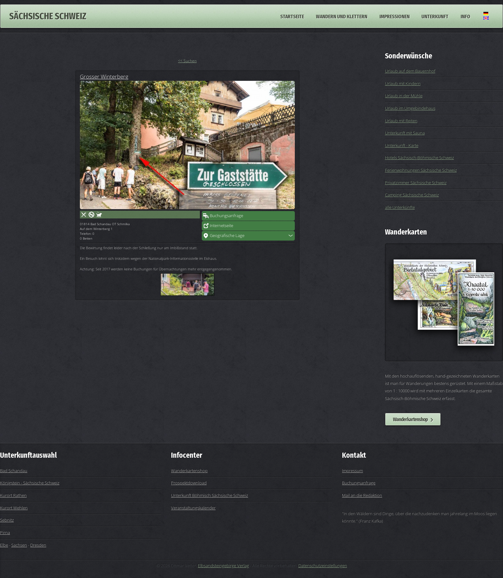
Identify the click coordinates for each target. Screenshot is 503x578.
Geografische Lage (227, 235)
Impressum (352, 470)
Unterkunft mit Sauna (405, 133)
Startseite (292, 16)
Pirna (5, 532)
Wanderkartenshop (410, 419)
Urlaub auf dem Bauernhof (410, 71)
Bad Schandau (13, 470)
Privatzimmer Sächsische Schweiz (416, 182)
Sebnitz (7, 520)
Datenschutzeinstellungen (322, 565)
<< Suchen (187, 61)
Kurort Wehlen (14, 508)
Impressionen (394, 16)
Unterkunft (435, 16)
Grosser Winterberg (104, 76)
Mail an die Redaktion (362, 495)
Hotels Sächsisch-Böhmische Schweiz (419, 157)
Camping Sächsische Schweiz (412, 195)
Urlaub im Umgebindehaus (410, 108)
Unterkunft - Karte (401, 145)
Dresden (38, 545)
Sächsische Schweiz (47, 16)
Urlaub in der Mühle (403, 95)
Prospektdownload (189, 483)
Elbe (4, 545)
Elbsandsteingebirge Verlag (223, 565)
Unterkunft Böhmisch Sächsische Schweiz (209, 495)
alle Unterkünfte (400, 207)
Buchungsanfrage (226, 215)
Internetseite (221, 225)
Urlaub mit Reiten (401, 120)
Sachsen (19, 545)
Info (465, 16)
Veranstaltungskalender (193, 508)
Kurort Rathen (13, 495)
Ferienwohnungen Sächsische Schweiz (421, 170)
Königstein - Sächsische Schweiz (29, 483)
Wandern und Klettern (341, 16)
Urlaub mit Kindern (403, 83)
